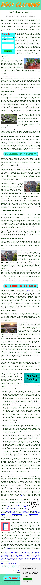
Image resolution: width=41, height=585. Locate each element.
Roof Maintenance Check (27, 559)
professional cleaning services (12, 417)
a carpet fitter (33, 514)
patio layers (9, 515)
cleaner (7, 342)
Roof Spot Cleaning (33, 553)
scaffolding (25, 506)
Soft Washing (19, 558)
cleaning (7, 182)
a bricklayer (9, 511)
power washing (35, 528)
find (5, 476)
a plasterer (36, 511)
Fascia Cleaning (21, 556)
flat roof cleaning (15, 422)
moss (38, 84)
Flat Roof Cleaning (29, 555)
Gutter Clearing (13, 559)
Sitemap (2, 574)
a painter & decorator (21, 505)
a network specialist (32, 509)
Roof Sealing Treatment (16, 555)
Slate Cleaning (11, 556)
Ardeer (28, 290)
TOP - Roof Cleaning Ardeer (8, 563)
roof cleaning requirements (32, 545)
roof (13, 29)
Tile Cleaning (35, 552)
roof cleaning (24, 129)
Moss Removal (4, 555)
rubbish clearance (17, 514)
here (21, 495)
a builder (23, 511)
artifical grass (10, 506)
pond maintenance (11, 508)
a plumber (15, 509)
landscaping (26, 512)
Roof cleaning (5, 290)
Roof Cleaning (7, 574)
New (11, 574)
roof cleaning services (17, 528)
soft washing (18, 538)
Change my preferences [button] (28, 581)
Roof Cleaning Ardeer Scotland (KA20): (12, 19)
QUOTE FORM (7, 548)
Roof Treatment (25, 552)
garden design (11, 512)
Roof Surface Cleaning (12, 552)
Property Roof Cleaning (7, 558)
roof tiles (29, 72)
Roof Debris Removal (33, 556)
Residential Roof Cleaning (8, 553)
